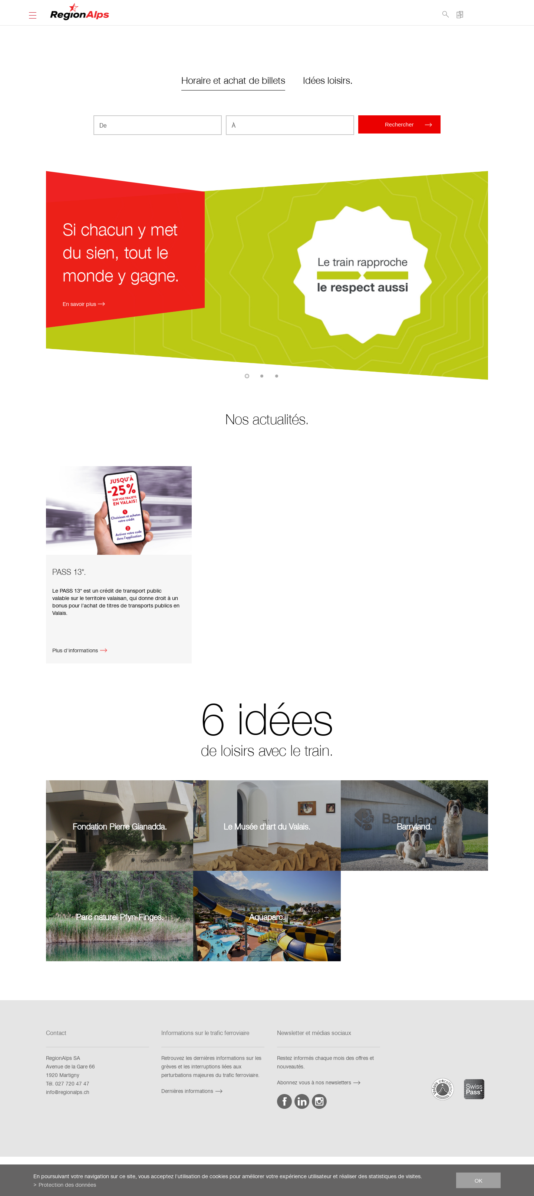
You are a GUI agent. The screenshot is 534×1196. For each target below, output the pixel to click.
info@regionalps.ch (67, 1091)
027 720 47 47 (72, 1083)
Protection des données (67, 1184)
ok (478, 1180)
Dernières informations (192, 1091)
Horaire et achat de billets (233, 79)
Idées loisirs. (328, 79)
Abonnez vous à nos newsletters (319, 1082)
